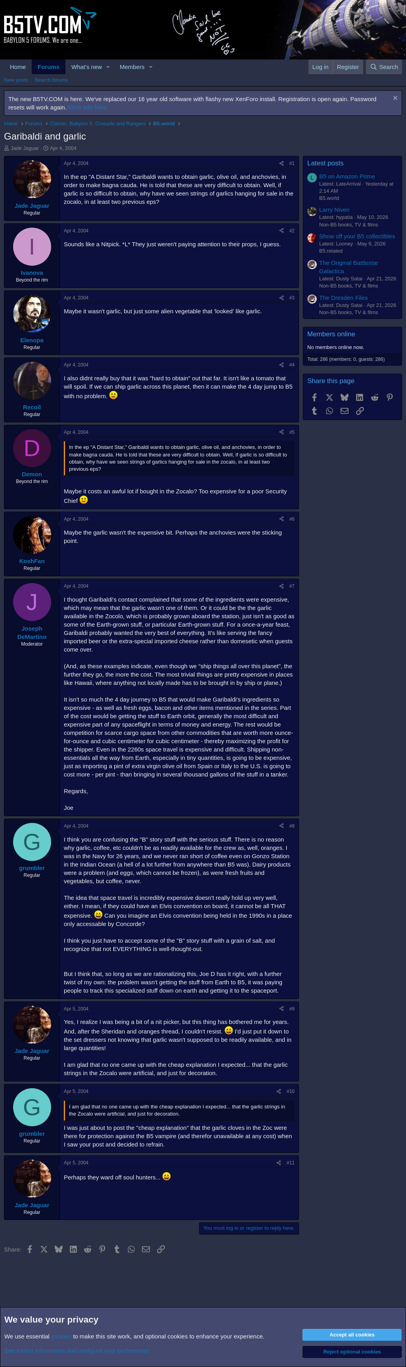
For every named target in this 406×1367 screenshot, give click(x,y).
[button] (108, 66)
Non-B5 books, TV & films (348, 225)
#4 (292, 365)
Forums (48, 66)
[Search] (384, 66)
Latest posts (325, 163)
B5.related (331, 251)
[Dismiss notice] (394, 99)
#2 (292, 231)
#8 (292, 826)
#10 (291, 1091)
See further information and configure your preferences (76, 1350)
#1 (292, 163)
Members (132, 66)
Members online (331, 334)
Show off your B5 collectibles (357, 236)
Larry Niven (334, 209)
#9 (292, 1009)
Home (18, 66)
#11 (291, 1163)
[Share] (281, 163)
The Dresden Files (343, 297)
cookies (61, 1336)
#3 (292, 298)
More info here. (88, 107)
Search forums (51, 80)
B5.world (329, 198)
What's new (86, 66)
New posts (16, 80)
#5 (292, 432)
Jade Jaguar (25, 148)
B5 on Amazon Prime (347, 176)
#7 (292, 586)
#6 (292, 519)
